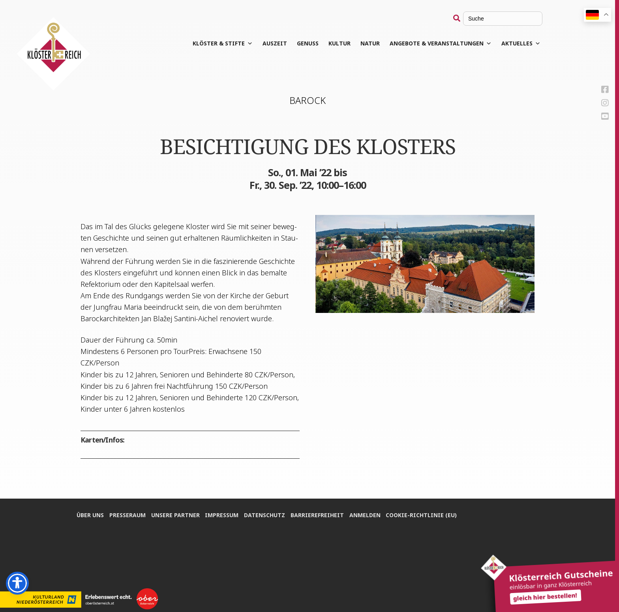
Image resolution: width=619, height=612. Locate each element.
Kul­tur (339, 43)
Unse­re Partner (176, 514)
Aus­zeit (275, 43)
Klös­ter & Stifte (223, 43)
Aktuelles (520, 43)
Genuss (308, 43)
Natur (370, 43)
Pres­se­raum (128, 514)
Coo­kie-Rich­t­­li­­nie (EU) (424, 514)
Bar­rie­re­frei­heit (319, 514)
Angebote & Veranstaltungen (440, 43)
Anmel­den (367, 514)
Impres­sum (223, 514)
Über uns (90, 514)
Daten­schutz (266, 514)
